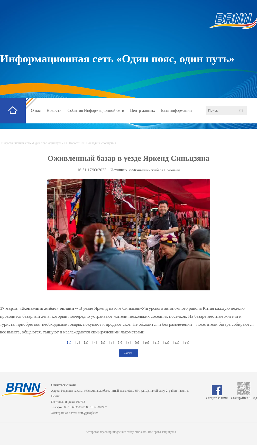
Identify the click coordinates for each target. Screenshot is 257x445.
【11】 (157, 343)
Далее (128, 353)
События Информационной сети (95, 110)
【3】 (86, 343)
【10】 (147, 343)
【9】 (137, 343)
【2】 (78, 343)
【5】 (103, 343)
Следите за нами (217, 396)
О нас (36, 110)
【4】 (95, 343)
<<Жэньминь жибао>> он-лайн (154, 170)
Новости (54, 110)
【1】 (69, 343)
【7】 (120, 343)
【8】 (129, 343)
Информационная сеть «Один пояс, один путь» (117, 59)
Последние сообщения (101, 143)
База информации (176, 110)
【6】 (112, 343)
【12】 (167, 343)
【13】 (177, 343)
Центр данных (142, 110)
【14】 (187, 343)
